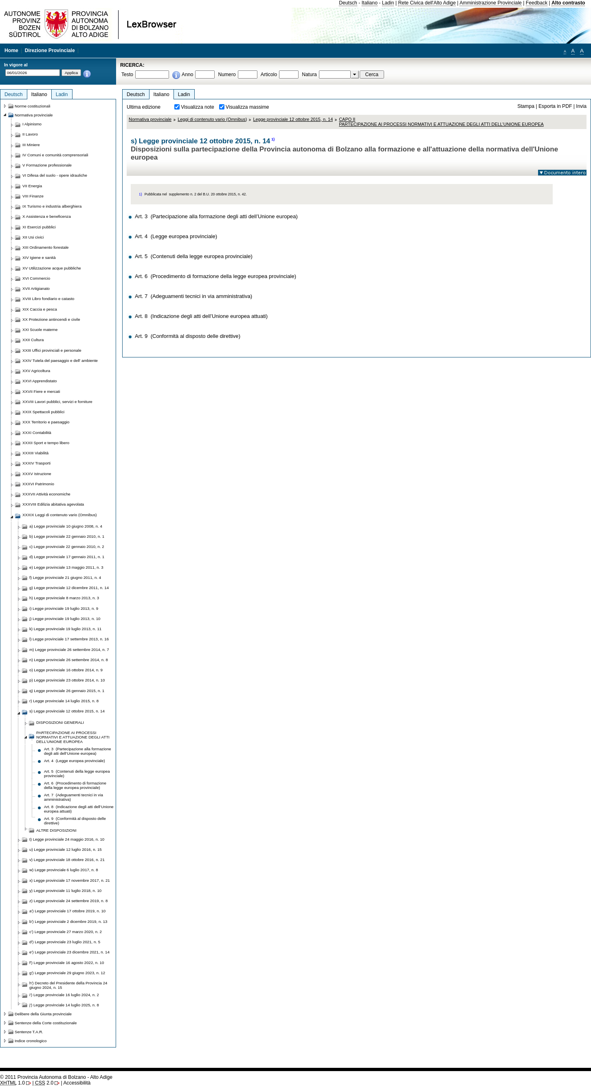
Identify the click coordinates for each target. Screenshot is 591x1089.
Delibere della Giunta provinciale (43, 1014)
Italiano (370, 3)
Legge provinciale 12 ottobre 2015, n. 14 (293, 119)
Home (11, 50)
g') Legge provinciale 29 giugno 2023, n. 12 (67, 973)
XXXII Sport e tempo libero (45, 442)
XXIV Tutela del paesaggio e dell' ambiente (60, 360)
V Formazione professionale (47, 165)
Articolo (269, 74)
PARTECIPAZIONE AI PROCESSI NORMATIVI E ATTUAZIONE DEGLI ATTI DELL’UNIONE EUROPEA (73, 737)
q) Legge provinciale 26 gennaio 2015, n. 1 (66, 690)
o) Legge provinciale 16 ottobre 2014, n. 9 (66, 670)
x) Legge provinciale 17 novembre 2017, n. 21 (69, 880)
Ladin (388, 3)
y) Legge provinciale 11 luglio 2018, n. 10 (65, 890)
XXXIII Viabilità (35, 453)
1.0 (12, 1083)
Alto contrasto (568, 3)
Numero (226, 74)
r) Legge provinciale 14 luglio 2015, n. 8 (64, 701)
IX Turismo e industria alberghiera (51, 206)
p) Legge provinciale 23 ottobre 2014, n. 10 (67, 680)
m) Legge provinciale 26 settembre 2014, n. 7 (69, 649)
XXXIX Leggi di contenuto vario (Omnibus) (59, 515)
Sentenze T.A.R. (29, 1032)
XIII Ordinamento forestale (45, 247)
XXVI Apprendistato (39, 381)
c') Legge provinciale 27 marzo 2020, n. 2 (65, 931)
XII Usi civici (33, 237)
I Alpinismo (32, 124)
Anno (187, 74)
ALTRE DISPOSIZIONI (56, 830)
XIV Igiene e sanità (39, 257)
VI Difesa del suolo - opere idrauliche (54, 175)
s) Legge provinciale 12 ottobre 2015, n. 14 (67, 711)
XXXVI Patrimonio (38, 484)
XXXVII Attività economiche (46, 494)
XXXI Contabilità (36, 432)
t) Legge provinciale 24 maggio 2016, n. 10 (66, 839)
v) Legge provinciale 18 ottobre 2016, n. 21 (67, 859)
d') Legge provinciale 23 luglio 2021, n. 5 (64, 942)
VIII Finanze (33, 196)
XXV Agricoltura (36, 370)
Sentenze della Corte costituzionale (46, 1023)
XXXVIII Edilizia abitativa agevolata (53, 504)
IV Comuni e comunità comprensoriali (55, 155)
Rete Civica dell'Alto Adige (427, 3)
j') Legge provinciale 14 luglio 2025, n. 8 (64, 1005)
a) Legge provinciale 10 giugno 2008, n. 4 (65, 526)
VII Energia (32, 186)
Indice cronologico (30, 1041)
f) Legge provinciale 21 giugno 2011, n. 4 (65, 577)
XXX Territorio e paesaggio (45, 422)
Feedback (536, 3)
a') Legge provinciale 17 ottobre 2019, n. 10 (67, 911)
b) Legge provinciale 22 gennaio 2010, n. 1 (66, 536)
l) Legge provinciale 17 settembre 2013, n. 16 (69, 639)
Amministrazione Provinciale (490, 3)
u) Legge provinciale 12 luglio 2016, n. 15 (65, 849)
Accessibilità (76, 1083)
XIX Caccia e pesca (39, 309)
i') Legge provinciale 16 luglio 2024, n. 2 (64, 995)
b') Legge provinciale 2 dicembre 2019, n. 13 (68, 921)
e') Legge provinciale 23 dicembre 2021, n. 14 (69, 952)
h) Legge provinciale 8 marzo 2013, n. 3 (64, 598)
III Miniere (31, 144)
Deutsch (348, 3)
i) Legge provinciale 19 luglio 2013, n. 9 (63, 608)
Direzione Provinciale (50, 50)
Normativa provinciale (150, 119)
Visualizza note (197, 107)
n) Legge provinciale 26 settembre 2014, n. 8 (68, 659)
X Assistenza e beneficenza (46, 216)
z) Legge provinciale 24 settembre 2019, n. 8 (68, 900)
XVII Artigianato (36, 288)
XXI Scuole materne (39, 329)
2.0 (44, 1083)
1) (273, 139)
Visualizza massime (247, 107)
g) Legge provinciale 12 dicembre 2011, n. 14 (69, 587)
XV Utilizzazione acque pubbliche (51, 268)
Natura (309, 74)
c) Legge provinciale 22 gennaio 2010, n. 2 (66, 546)
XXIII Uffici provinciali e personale (51, 350)
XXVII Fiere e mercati (41, 391)
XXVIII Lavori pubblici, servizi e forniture (57, 401)
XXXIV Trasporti (36, 463)
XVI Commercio (36, 278)
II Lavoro (30, 134)
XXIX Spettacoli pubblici (43, 412)
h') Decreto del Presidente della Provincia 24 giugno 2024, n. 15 (68, 985)
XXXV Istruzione (36, 473)
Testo (127, 74)
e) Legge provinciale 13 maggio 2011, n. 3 (66, 567)
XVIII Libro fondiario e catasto (48, 298)
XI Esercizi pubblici (39, 227)
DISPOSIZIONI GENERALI (60, 722)
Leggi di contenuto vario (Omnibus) (212, 119)
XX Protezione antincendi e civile (51, 319)
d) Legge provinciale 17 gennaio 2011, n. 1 (66, 556)
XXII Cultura (33, 339)
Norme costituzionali (33, 106)
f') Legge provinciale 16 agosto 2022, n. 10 (66, 962)
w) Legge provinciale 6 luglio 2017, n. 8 (63, 870)
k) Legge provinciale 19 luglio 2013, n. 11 (65, 629)
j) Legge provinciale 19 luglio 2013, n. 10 (65, 618)
